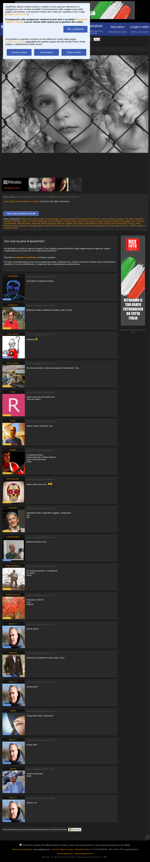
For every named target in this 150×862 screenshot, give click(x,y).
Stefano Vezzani (122, 225)
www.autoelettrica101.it (83, 854)
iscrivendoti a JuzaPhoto (24, 257)
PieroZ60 (49, 225)
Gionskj (99, 221)
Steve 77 (53, 197)
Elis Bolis (130, 219)
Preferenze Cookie (14, 41)
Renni (62, 225)
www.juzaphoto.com (65, 854)
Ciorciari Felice (107, 219)
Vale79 (133, 225)
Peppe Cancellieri (20, 225)
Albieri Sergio (38, 219)
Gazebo (92, 221)
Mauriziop (36, 223)
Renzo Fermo (72, 225)
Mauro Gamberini (48, 223)
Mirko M (60, 223)
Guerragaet (125, 221)
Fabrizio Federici (55, 221)
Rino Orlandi (84, 225)
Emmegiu (16, 221)
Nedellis (68, 223)
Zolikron (14, 228)
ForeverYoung (69, 221)
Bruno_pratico (13, 363)
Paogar (131, 223)
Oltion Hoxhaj (104, 223)
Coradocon (120, 219)
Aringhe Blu (82, 219)
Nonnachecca (91, 223)
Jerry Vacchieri (137, 221)
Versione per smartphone (22, 849)
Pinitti (56, 225)
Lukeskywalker (10, 223)
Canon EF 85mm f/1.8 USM (26, 201)
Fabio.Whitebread (39, 221)
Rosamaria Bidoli (97, 225)
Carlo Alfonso (94, 219)
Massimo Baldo (24, 223)
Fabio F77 (26, 221)
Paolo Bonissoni (13, 566)
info (133, 332)
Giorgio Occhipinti (111, 221)
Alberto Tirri (26, 219)
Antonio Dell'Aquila (68, 219)
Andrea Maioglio (52, 219)
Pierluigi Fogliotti (36, 225)
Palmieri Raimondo (119, 223)
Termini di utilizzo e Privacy (62, 849)
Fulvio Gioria (82, 221)
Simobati (110, 225)
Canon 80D (8, 201)
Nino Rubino (78, 223)
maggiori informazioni (17, 14)
